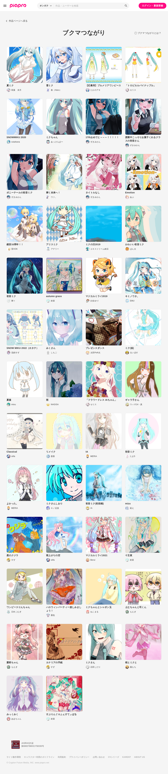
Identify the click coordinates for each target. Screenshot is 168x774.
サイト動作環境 (14, 757)
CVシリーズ (113, 757)
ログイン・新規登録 (152, 5)
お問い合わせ (99, 757)
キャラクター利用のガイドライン (39, 757)
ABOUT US (139, 757)
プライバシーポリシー (79, 757)
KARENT (126, 757)
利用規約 (62, 757)
